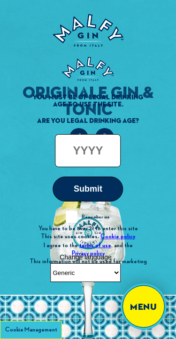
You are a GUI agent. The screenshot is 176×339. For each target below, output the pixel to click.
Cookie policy (117, 236)
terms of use (95, 245)
